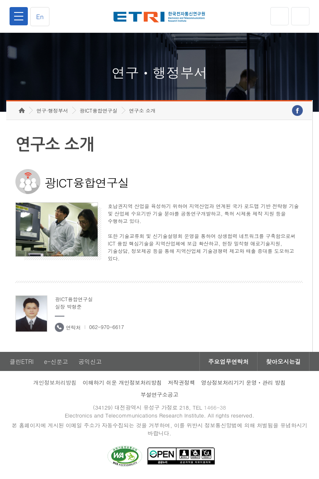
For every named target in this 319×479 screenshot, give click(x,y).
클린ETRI (22, 361)
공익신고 (90, 361)
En (40, 16)
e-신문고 (56, 361)
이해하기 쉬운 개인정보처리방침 (122, 382)
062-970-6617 (106, 326)
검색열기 (300, 16)
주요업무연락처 (228, 361)
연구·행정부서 (52, 110)
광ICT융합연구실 (99, 110)
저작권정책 (181, 382)
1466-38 (215, 407)
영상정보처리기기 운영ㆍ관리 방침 (243, 382)
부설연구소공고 (160, 394)
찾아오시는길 (283, 361)
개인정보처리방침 (54, 382)
